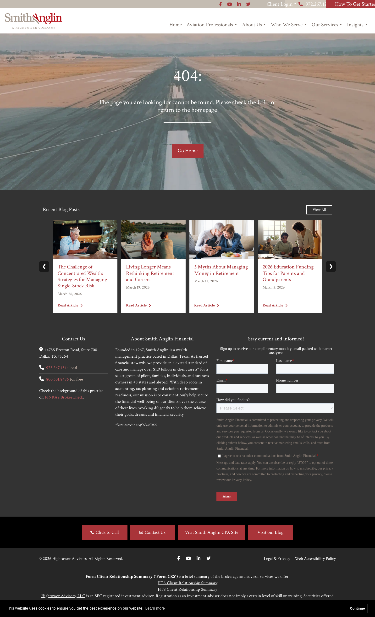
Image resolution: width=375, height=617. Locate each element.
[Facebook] (178, 558)
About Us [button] (252, 24)
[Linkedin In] (198, 558)
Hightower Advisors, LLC (63, 596)
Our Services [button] (325, 24)
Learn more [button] (155, 608)
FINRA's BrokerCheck (64, 397)
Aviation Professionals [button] (210, 24)
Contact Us (155, 532)
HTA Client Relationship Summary (187, 583)
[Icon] (164, 4)
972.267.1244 (285, 4)
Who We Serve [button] (287, 24)
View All (319, 209)
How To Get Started (345, 4)
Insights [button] (355, 24)
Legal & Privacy (277, 558)
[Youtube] (188, 558)
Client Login (223, 4)
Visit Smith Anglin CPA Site (211, 532)
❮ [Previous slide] (44, 266)
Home (175, 24)
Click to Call (107, 532)
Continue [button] (357, 608)
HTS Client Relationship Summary (187, 589)
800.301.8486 (57, 379)
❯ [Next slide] (331, 266)
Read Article (70, 305)
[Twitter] (208, 558)
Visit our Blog (270, 532)
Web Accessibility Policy (315, 558)
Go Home (188, 150)
